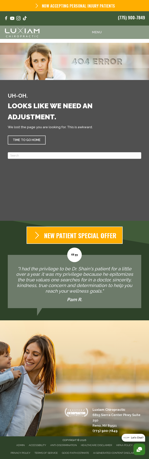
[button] (27, 140)
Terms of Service (46, 452)
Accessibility (37, 445)
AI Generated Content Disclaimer (116, 452)
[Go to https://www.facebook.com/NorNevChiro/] (6, 19)
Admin (20, 445)
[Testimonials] (74, 278)
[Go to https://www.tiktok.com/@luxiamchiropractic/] (25, 18)
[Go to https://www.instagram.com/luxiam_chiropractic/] (18, 19)
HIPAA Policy (124, 445)
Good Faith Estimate (75, 452)
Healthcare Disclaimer (96, 445)
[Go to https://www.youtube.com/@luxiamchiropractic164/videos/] (12, 19)
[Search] (74, 155)
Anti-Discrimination (63, 445)
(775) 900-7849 (131, 17)
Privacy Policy (20, 452)
